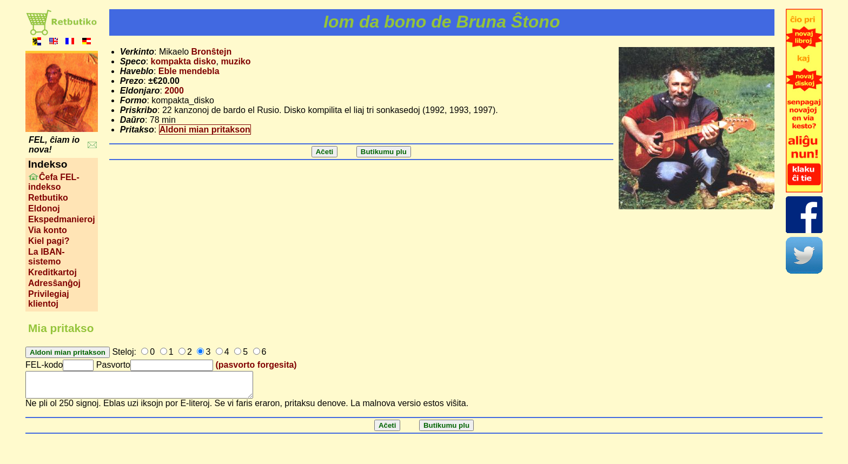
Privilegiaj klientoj (48, 298)
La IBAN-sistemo (46, 256)
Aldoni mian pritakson (205, 129)
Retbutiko (48, 197)
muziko (235, 61)
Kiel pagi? (48, 241)
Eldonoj (44, 208)
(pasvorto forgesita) (255, 364)
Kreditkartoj (52, 272)
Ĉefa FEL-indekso (54, 182)
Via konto (47, 230)
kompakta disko (183, 61)
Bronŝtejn (211, 51)
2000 (174, 90)
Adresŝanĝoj (54, 283)
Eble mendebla (189, 71)
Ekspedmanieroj (61, 219)
